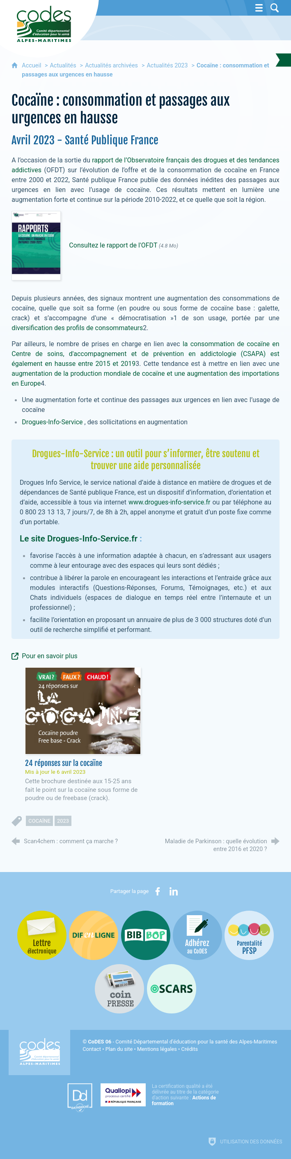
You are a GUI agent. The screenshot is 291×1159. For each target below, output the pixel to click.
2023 (63, 821)
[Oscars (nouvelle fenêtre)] (171, 988)
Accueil (32, 65)
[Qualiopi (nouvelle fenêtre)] (162, 1094)
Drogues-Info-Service (52, 422)
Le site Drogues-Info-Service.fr (78, 539)
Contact (91, 1049)
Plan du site (119, 1049)
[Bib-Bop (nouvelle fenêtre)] (145, 935)
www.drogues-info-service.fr (168, 502)
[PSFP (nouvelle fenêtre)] (249, 935)
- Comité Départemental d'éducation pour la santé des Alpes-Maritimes (182, 1042)
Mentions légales (157, 1049)
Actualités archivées (111, 65)
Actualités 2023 (167, 65)
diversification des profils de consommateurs (77, 328)
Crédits (189, 1049)
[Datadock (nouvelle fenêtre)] (79, 1097)
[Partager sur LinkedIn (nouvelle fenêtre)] (174, 891)
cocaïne (39, 821)
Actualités (63, 65)
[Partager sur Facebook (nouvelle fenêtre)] (158, 891)
